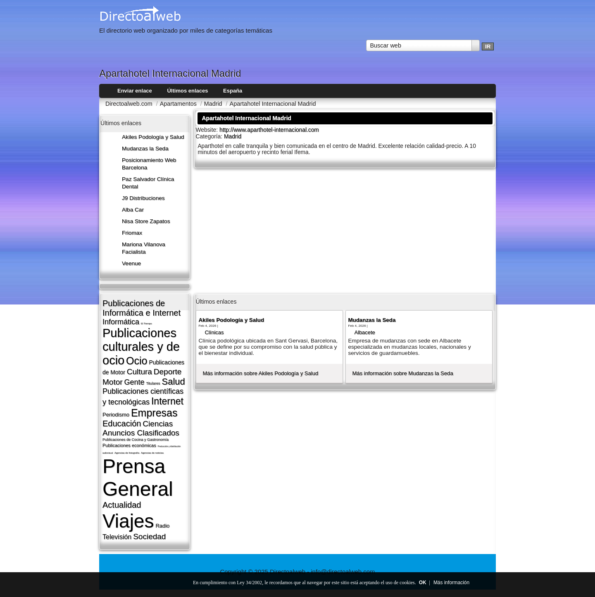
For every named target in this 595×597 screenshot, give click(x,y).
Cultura (139, 371)
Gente (134, 382)
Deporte (168, 371)
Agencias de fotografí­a (126, 453)
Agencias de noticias (152, 453)
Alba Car (133, 210)
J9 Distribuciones (143, 198)
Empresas (154, 413)
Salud (173, 381)
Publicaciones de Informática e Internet (141, 308)
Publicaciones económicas (129, 445)
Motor (112, 382)
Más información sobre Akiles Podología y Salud (260, 373)
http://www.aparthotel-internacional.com (269, 130)
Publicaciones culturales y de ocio (141, 346)
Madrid (232, 136)
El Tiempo (146, 323)
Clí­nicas (214, 332)
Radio (162, 526)
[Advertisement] (345, 230)
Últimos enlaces (187, 91)
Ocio (136, 360)
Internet (167, 401)
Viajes (128, 521)
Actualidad (121, 504)
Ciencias (158, 423)
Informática (120, 322)
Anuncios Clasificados (140, 432)
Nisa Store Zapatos (146, 221)
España (232, 91)
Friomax (132, 233)
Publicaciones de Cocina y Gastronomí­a (135, 440)
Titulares (153, 383)
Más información (451, 582)
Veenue (131, 263)
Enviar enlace (134, 91)
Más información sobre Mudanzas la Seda (402, 373)
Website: (207, 129)
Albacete (364, 332)
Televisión (116, 536)
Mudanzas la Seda (145, 148)
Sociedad (149, 536)
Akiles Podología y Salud (153, 137)
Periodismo (115, 414)
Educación (121, 423)
